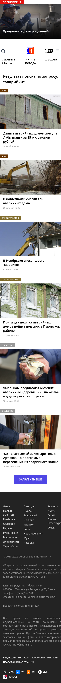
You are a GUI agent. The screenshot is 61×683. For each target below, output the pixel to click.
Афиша (7, 63)
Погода (30, 63)
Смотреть (8, 59)
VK (20, 672)
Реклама (52, 657)
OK (31, 672)
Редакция (9, 657)
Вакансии (38, 657)
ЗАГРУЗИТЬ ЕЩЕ (30, 479)
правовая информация (18, 662)
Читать (30, 59)
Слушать (51, 59)
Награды (23, 657)
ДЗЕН (43, 672)
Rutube (10, 677)
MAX (8, 672)
